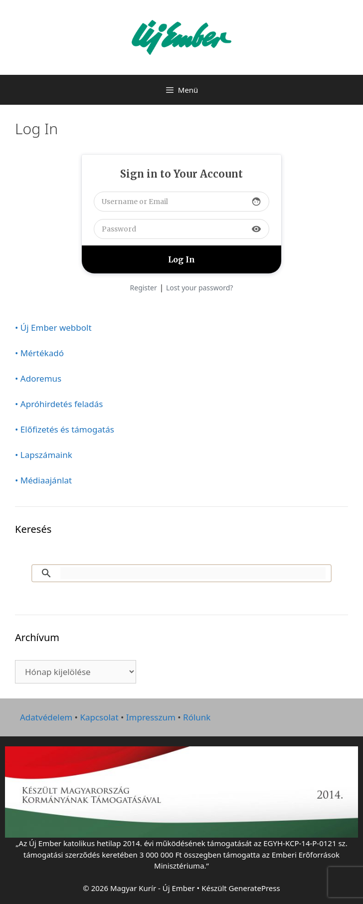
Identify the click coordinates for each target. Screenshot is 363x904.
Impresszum (151, 717)
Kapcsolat (99, 717)
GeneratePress (254, 888)
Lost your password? (199, 287)
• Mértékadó (39, 353)
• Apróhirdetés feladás (59, 404)
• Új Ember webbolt (53, 327)
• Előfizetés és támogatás (64, 429)
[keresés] (193, 573)
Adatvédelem (46, 717)
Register (143, 287)
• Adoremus (38, 378)
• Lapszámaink (43, 454)
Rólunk (196, 717)
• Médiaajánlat (43, 480)
